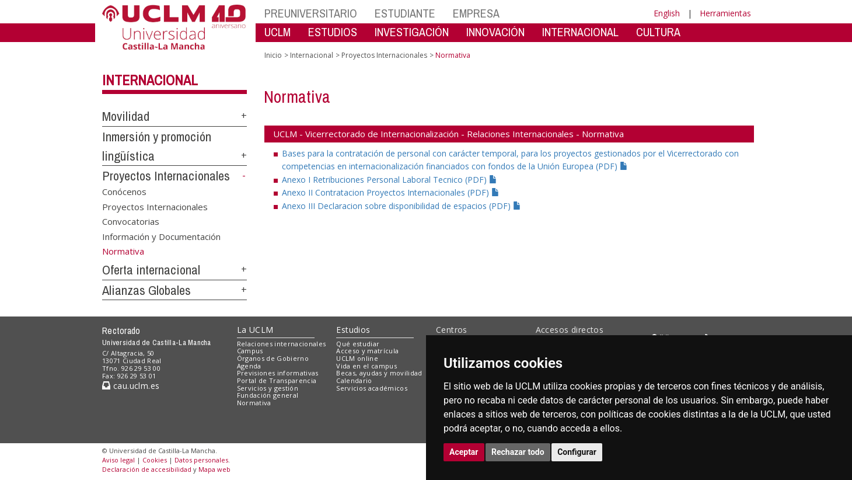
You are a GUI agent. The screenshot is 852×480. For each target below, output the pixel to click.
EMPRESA (476, 13)
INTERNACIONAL (580, 32)
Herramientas (725, 13)
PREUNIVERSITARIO (310, 13)
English (667, 13)
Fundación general (268, 395)
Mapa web (214, 469)
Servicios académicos (371, 388)
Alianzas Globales (146, 290)
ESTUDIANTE (405, 13)
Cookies (154, 459)
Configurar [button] (576, 452)
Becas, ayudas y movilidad (379, 372)
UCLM (277, 32)
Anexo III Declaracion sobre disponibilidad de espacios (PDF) (401, 205)
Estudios (353, 329)
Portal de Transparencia (277, 380)
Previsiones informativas (278, 372)
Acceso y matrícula (367, 350)
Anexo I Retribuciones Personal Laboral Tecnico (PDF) (389, 179)
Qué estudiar (357, 343)
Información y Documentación (161, 236)
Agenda (249, 365)
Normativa (254, 402)
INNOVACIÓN (495, 32)
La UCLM (255, 329)
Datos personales (201, 459)
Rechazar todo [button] (517, 452)
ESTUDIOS (332, 32)
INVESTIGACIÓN (412, 32)
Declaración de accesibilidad (146, 469)
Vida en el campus (366, 365)
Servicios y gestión (267, 388)
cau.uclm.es (130, 385)
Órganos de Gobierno (273, 358)
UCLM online (357, 358)
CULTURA (658, 32)
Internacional (150, 80)
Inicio (273, 55)
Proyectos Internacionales (166, 176)
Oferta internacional (151, 270)
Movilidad (125, 116)
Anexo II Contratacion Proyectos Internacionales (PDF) (391, 192)
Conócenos (124, 191)
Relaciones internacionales (281, 343)
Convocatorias (130, 221)
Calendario (354, 380)
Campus (250, 350)
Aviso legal (118, 459)
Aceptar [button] (464, 452)
